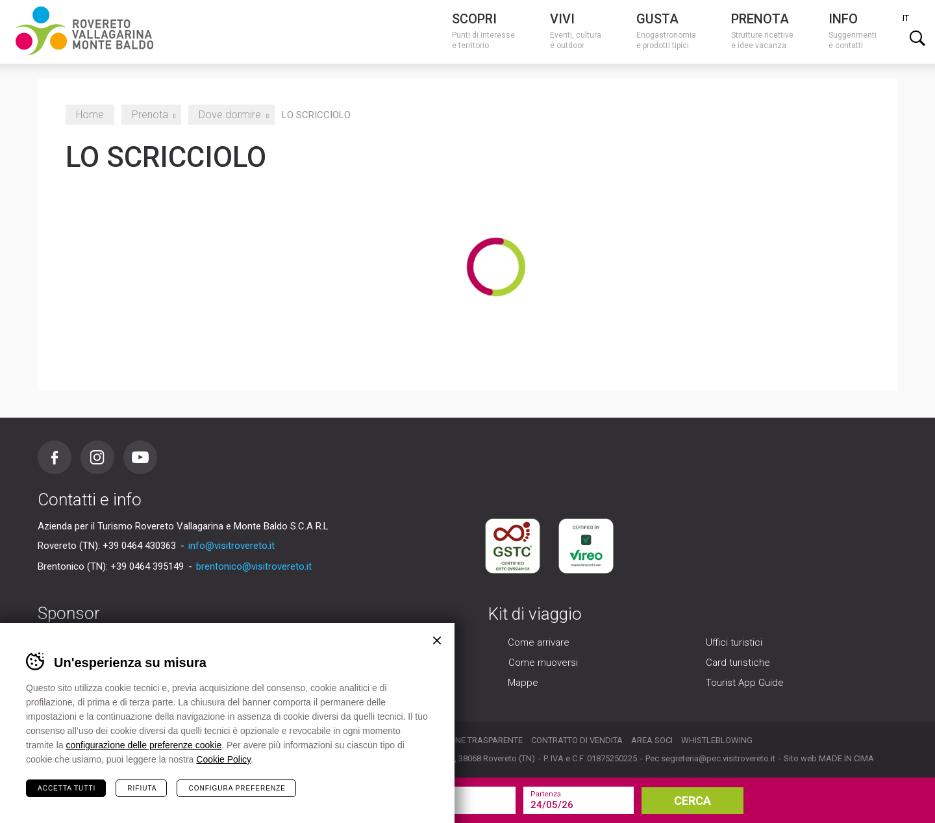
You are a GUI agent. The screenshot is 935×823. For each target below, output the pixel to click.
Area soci (652, 740)
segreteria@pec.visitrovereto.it (718, 758)
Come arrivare (538, 643)
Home (90, 114)
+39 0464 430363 (139, 545)
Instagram (97, 457)
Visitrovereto (84, 30)
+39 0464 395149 (147, 566)
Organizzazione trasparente (459, 740)
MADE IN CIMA (846, 758)
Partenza (545, 794)
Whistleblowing (717, 740)
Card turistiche (738, 663)
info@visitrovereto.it (231, 545)
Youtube (140, 457)
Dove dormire (231, 114)
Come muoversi (543, 663)
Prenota (151, 114)
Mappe (523, 683)
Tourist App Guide (745, 683)
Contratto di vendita (577, 740)
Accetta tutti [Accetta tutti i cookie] (66, 788)
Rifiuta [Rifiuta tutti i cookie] (141, 788)
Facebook (54, 457)
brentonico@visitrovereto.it (254, 566)
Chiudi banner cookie (437, 640)
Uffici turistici (734, 643)
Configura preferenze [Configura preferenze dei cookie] (236, 788)
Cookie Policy (223, 759)
